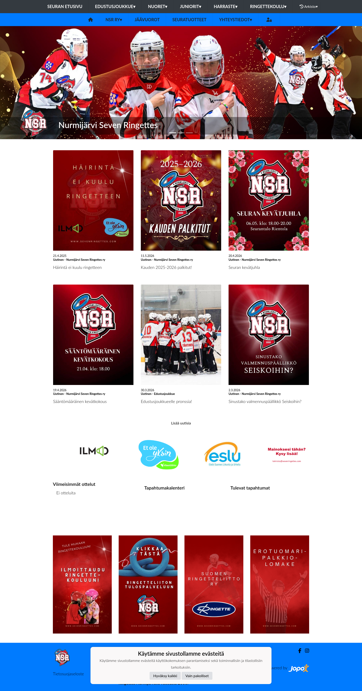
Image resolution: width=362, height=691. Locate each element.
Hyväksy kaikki (165, 675)
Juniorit (190, 6)
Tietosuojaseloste (68, 673)
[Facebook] (298, 650)
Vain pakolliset (197, 675)
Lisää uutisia (181, 423)
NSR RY (114, 19)
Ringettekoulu (268, 6)
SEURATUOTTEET (189, 19)
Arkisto (309, 6)
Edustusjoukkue (115, 6)
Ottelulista (64, 510)
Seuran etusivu (64, 6)
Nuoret (157, 6)
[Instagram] (305, 650)
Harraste (225, 6)
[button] (27, 82)
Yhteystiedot (235, 19)
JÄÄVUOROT (147, 19)
